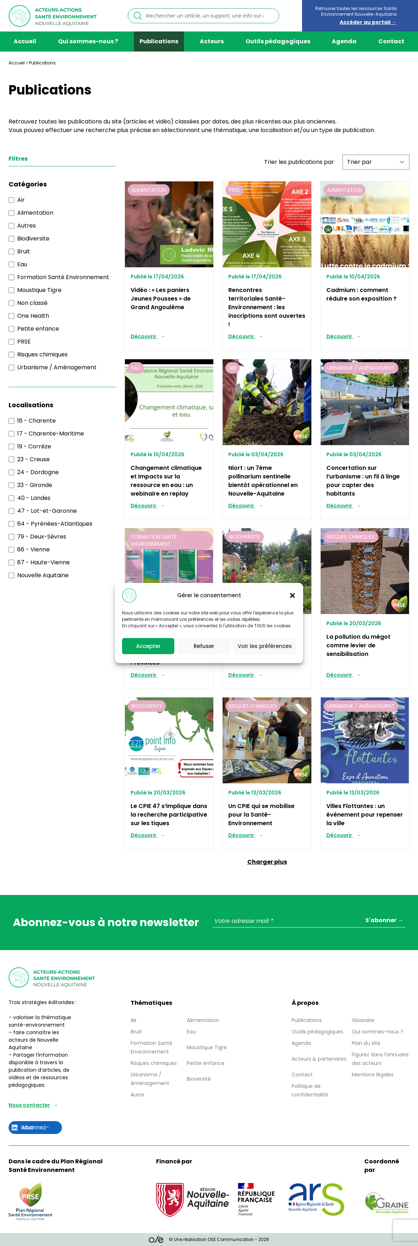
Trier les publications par (299, 162)
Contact (391, 41)
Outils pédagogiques (278, 41)
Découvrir (144, 336)
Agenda (344, 41)
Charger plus (267, 862)
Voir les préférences (265, 646)
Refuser (204, 646)
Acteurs (212, 41)
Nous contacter (29, 1105)
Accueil (25, 41)
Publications (159, 41)
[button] (292, 595)
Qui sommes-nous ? (88, 41)
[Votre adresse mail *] (309, 921)
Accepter (148, 646)
